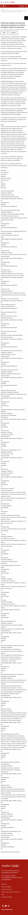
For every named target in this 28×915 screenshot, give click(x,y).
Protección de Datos (6, 889)
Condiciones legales (6, 897)
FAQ (2, 894)
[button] (1, 6)
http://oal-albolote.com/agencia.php (10, 51)
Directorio (4, 884)
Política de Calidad (6, 887)
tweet (4, 32)
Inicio (2, 9)
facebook (13, 32)
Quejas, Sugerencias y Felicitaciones (10, 892)
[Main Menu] (1, 2)
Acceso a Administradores (7, 909)
